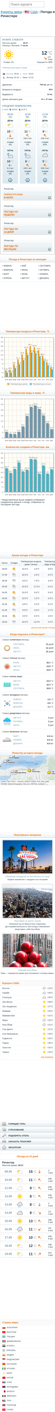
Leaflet (3, 781)
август (25, 278)
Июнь (16, 670)
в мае (5, 109)
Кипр (9, 1373)
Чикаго (5, 1052)
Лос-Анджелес (9, 1006)
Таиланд (11, 1405)
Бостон (6, 988)
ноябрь (44, 274)
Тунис (10, 1409)
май (24, 266)
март (6, 274)
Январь (17, 699)
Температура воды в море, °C (27, 393)
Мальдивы (12, 1387)
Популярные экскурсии (27, 835)
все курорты (47, 1057)
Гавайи (5, 993)
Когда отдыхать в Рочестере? (27, 634)
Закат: (25, 74)
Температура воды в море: (15, 67)
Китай (10, 1378)
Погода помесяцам (11, 247)
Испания (12, 1364)
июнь (25, 270)
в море (13, 196)
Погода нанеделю (11, 213)
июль (25, 274)
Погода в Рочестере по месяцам (27, 259)
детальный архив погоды (43, 627)
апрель (8, 278)
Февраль (18, 703)
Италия (11, 1368)
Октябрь (18, 721)
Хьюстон (6, 1047)
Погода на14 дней (11, 230)
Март (16, 736)
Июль (16, 648)
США (34, 12)
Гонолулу (7, 997)
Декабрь (18, 707)
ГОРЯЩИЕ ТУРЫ (16, 1124)
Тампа (5, 1043)
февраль (8, 270)
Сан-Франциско (10, 1034)
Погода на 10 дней (27, 1156)
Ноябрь (17, 740)
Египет (11, 1346)
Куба (9, 1382)
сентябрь (45, 266)
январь (8, 266)
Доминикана (14, 1341)
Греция (11, 1337)
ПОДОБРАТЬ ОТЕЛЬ (18, 1135)
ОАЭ (9, 1400)
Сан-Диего (7, 1029)
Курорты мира (11, 12)
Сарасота (7, 1038)
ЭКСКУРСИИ (14, 1147)
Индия (10, 1355)
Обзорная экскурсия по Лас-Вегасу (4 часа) (27, 876)
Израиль (11, 1350)
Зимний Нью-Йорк (27, 970)
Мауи (5, 1020)
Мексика (11, 1396)
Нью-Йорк (7, 1025)
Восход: (10, 74)
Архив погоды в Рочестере (27, 555)
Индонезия (13, 1359)
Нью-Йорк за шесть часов (27, 921)
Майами (6, 1011)
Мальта (11, 1391)
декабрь (44, 278)
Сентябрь (18, 644)
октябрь (44, 270)
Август (17, 651)
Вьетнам (11, 1332)
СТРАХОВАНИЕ (16, 1130)
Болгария (12, 1327)
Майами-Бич (8, 1015)
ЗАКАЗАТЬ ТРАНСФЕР (19, 1141)
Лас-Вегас (7, 1002)
